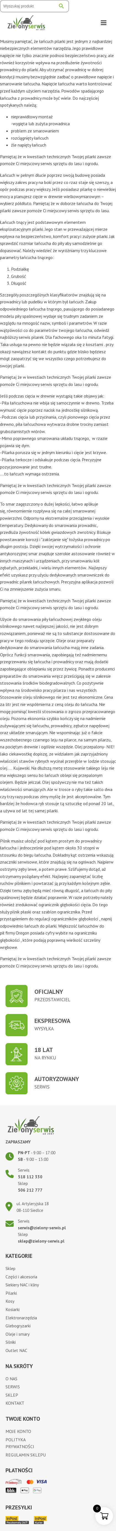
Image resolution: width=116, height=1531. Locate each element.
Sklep (10, 1268)
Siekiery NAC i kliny (22, 1284)
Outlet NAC (16, 1350)
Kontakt (15, 1403)
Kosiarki (13, 1309)
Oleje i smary (17, 1334)
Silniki (11, 1342)
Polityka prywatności (20, 1443)
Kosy (10, 1301)
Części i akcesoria (21, 1276)
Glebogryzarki (18, 1325)
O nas (11, 1378)
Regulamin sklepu (26, 1455)
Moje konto (18, 1431)
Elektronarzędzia (21, 1317)
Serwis (13, 1386)
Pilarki (11, 1293)
